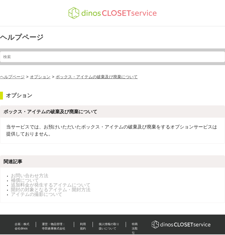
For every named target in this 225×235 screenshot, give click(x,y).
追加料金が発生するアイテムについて (51, 184)
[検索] (112, 56)
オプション (40, 76)
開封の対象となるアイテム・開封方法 (51, 189)
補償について (25, 180)
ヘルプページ (22, 37)
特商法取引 (135, 228)
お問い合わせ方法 (29, 175)
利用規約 (83, 226)
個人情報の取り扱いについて (109, 226)
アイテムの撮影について (36, 194)
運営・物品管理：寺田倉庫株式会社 (53, 226)
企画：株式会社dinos (22, 226)
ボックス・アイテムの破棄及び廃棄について (97, 76)
